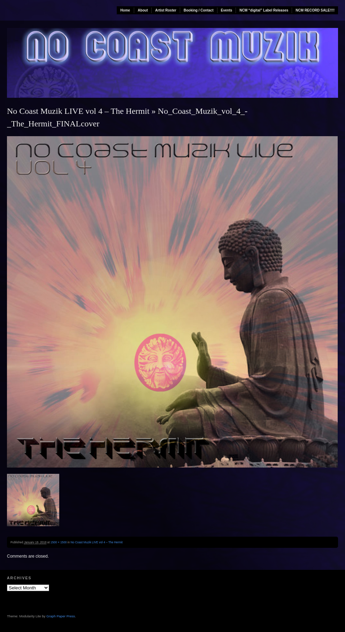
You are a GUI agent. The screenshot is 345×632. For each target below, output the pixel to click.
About (143, 10)
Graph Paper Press (60, 616)
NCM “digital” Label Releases (263, 10)
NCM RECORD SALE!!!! (315, 10)
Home (125, 10)
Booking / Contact (199, 10)
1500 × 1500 (59, 542)
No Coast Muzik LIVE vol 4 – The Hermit (78, 111)
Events (226, 10)
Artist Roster (165, 10)
